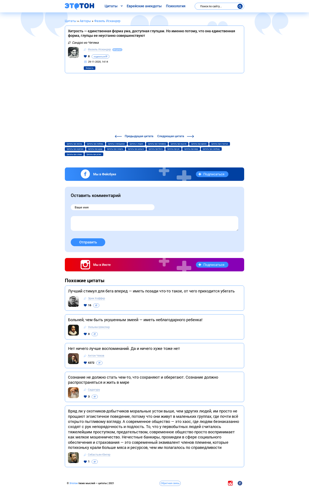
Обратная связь (170, 483)
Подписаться (213, 174)
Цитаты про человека (157, 144)
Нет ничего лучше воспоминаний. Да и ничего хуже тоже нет (124, 348)
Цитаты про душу (95, 149)
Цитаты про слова (74, 154)
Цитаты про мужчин (75, 149)
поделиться (100, 56)
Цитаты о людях (136, 144)
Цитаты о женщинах (116, 144)
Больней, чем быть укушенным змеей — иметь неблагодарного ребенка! (135, 319)
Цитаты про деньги (136, 149)
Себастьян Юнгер (99, 454)
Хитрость (89, 68)
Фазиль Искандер (99, 49)
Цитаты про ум (173, 149)
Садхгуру (94, 389)
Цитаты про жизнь (74, 144)
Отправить (88, 242)
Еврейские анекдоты (144, 6)
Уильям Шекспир (99, 327)
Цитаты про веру (191, 149)
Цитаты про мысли (178, 144)
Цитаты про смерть (115, 149)
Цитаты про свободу (211, 149)
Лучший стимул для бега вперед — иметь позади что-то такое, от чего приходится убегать (151, 290)
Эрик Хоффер (96, 298)
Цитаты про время (199, 144)
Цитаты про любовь (95, 144)
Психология (175, 6)
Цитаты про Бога (156, 149)
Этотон (73, 483)
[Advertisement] (154, 104)
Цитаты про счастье (219, 144)
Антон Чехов (96, 355)
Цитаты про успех (94, 154)
